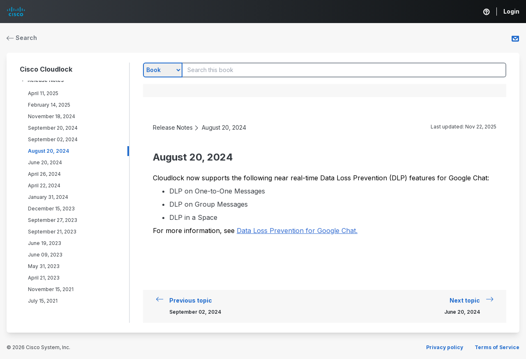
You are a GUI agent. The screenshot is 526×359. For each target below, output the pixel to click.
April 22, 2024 (44, 185)
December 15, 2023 (51, 208)
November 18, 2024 (51, 116)
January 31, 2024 (48, 197)
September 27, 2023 (52, 220)
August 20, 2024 (48, 151)
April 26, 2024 (44, 174)
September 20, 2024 (53, 128)
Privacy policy (444, 347)
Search (22, 37)
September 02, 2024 (53, 139)
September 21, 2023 (52, 231)
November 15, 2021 (51, 289)
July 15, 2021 (43, 301)
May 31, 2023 (44, 266)
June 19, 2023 (44, 243)
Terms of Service (497, 347)
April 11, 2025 (43, 93)
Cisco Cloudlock (46, 69)
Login (511, 11)
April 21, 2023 (44, 278)
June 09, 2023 (45, 255)
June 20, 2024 (45, 162)
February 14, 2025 (49, 105)
